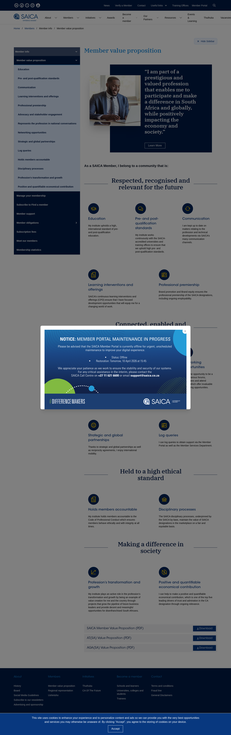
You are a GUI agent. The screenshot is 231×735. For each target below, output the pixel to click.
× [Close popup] (185, 331)
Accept (115, 728)
